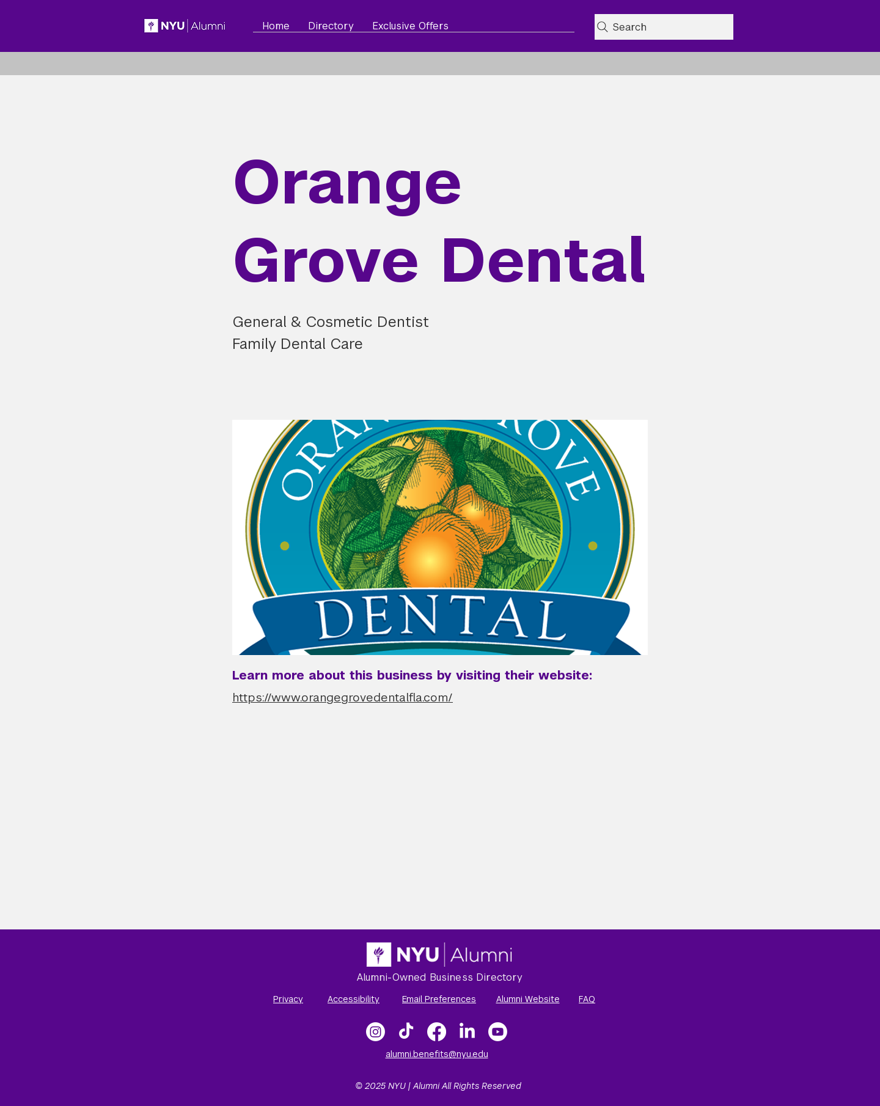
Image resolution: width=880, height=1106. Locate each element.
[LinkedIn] (467, 1031)
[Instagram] (375, 1031)
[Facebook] (436, 1031)
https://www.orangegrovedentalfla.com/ (342, 697)
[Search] (664, 27)
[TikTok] (406, 1031)
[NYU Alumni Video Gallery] (497, 1031)
